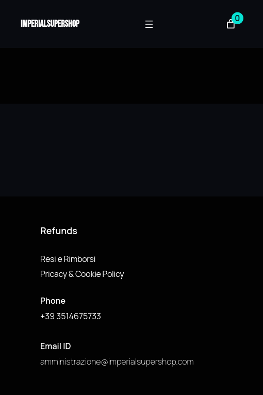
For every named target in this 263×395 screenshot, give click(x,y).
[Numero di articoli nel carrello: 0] (230, 24)
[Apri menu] (149, 24)
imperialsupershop (50, 24)
